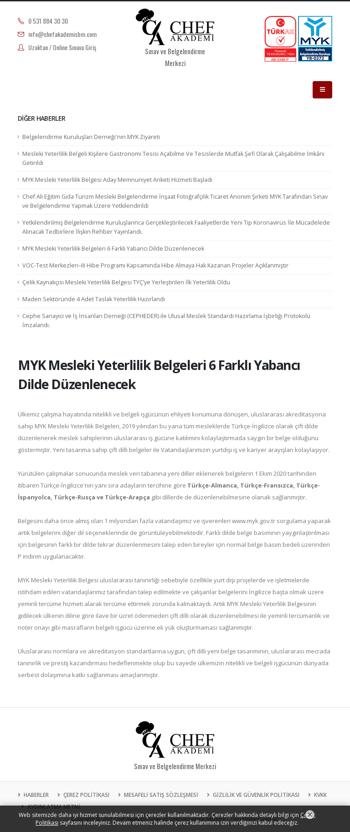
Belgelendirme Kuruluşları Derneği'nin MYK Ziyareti (91, 137)
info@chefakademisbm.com (62, 34)
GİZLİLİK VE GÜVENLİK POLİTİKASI (255, 795)
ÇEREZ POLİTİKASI (85, 795)
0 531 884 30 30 (48, 21)
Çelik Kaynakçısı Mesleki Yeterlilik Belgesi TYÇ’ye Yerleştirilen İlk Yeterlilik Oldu (126, 282)
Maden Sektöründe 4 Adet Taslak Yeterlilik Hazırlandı (93, 299)
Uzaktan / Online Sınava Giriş (62, 47)
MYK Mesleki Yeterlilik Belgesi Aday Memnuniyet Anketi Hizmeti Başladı (117, 180)
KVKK (320, 795)
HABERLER (35, 795)
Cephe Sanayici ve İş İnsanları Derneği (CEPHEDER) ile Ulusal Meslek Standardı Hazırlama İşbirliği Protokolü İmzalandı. (166, 320)
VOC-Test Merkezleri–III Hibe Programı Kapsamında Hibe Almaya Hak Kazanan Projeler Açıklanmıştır (155, 265)
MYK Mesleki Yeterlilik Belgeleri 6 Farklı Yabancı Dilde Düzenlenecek (113, 248)
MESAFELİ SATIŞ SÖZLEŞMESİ (160, 795)
